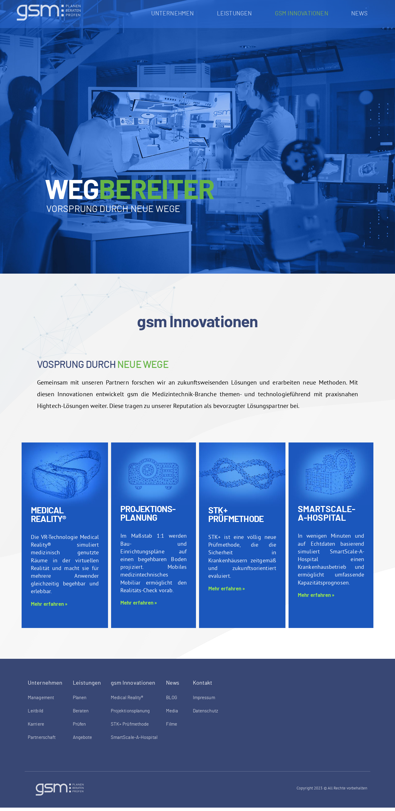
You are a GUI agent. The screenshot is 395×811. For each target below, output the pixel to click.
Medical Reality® (48, 519)
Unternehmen (174, 14)
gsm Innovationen (303, 14)
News (361, 14)
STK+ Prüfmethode (236, 519)
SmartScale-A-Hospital (326, 517)
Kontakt (203, 687)
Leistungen (236, 14)
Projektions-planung (147, 517)
